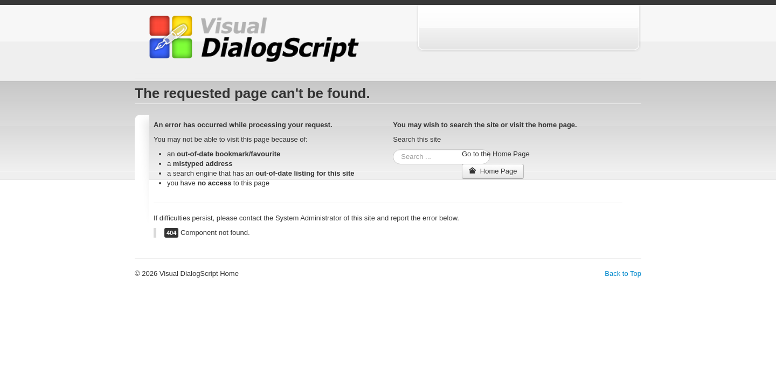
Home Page (493, 171)
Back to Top (623, 273)
